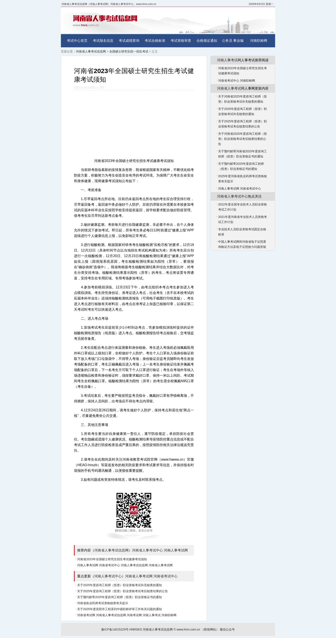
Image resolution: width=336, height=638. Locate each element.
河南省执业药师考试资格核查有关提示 (102, 603)
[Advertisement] (134, 123)
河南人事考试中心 (108, 576)
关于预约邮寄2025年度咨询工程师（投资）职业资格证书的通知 (119, 597)
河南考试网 (134, 615)
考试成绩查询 (129, 40)
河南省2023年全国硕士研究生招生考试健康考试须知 (112, 559)
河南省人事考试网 (161, 565)
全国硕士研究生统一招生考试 (128, 51)
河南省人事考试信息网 (91, 51)
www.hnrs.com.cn (188, 629)
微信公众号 (227, 629)
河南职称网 (258, 40)
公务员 (227, 40)
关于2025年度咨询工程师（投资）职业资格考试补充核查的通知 (119, 585)
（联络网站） (210, 629)
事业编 (238, 40)
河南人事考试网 (176, 550)
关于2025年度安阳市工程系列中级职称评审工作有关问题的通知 (119, 609)
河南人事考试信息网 (134, 565)
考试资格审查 (181, 40)
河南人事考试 (152, 615)
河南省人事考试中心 (147, 550)
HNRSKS (135, 629)
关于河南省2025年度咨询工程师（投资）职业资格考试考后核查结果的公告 (242, 139)
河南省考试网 (86, 615)
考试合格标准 (155, 40)
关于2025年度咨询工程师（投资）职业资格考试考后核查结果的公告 (122, 591)
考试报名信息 (103, 40)
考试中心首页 (77, 40)
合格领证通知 (206, 40)
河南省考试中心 (109, 565)
